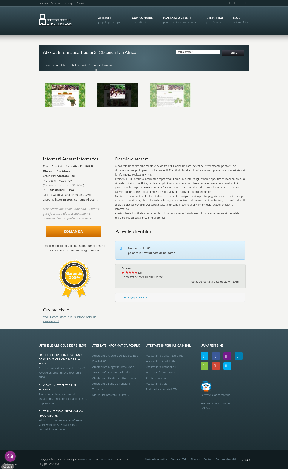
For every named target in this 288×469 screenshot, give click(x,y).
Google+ (240, 3)
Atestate (60, 64)
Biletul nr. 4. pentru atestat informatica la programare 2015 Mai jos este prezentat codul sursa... (62, 425)
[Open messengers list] (10, 456)
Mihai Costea (88, 459)
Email (229, 3)
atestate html (51, 321)
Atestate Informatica (50, 3)
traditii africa (50, 317)
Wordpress (204, 366)
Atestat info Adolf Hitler (161, 361)
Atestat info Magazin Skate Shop (113, 367)
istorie (81, 317)
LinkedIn (234, 3)
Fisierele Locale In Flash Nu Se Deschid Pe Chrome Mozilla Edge (61, 359)
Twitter (204, 356)
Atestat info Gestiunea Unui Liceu (114, 378)
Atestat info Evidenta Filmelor (111, 372)
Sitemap (68, 3)
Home (48, 64)
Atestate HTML (179, 459)
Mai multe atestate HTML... (163, 389)
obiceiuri (91, 317)
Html (73, 64)
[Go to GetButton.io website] (10, 464)
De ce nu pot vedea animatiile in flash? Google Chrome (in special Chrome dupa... (62, 373)
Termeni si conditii (226, 459)
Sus (247, 459)
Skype (227, 366)
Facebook (223, 3)
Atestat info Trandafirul (161, 367)
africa (62, 317)
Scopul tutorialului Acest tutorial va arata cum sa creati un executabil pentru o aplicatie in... (63, 399)
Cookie (7, 467)
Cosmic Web (106, 459)
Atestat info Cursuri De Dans (164, 356)
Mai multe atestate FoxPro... (110, 395)
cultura (72, 317)
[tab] (180, 297)
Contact (80, 3)
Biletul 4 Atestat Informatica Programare (61, 413)
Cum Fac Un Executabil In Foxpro (57, 387)
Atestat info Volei (157, 384)
